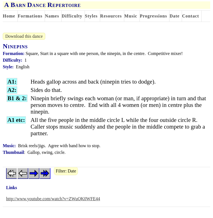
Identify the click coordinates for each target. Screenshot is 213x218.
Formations (30, 16)
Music (130, 16)
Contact (190, 16)
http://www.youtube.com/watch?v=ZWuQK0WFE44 (53, 198)
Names (52, 16)
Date (174, 16)
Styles (91, 16)
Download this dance (24, 36)
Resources (111, 16)
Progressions (153, 16)
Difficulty (72, 16)
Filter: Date (66, 171)
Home (9, 16)
